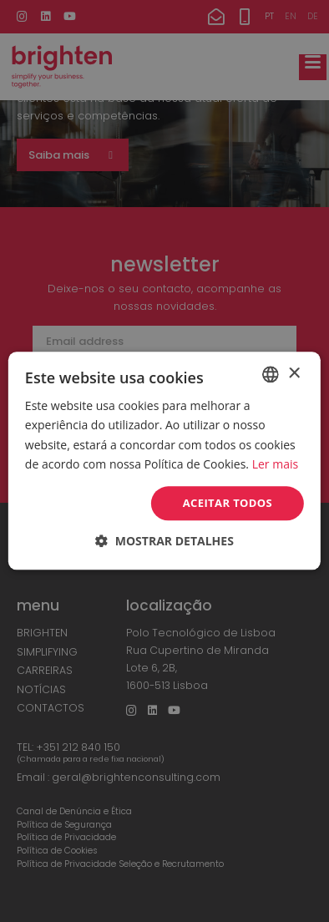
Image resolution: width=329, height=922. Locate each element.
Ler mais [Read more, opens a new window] (275, 464)
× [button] (293, 373)
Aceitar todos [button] (228, 502)
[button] (164, 542)
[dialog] (164, 461)
